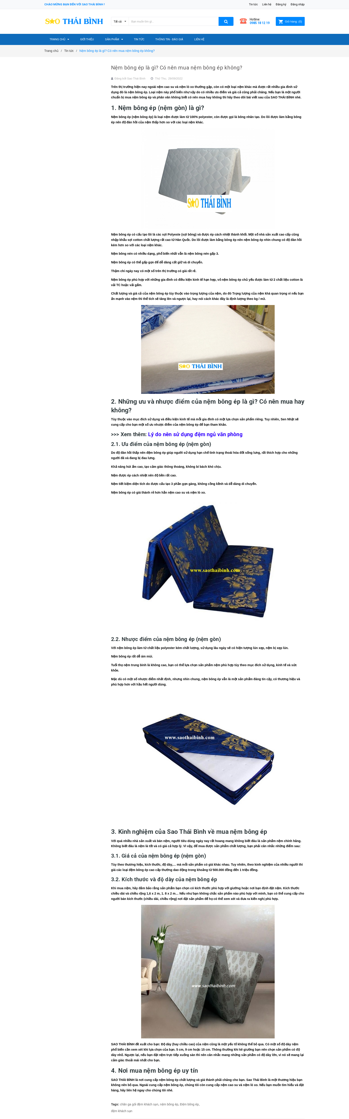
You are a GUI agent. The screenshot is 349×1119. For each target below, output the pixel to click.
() (290, 21)
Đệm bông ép (189, 1104)
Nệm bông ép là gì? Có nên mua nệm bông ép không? (176, 68)
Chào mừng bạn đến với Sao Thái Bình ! (74, 4)
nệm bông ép (169, 1104)
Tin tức (253, 4)
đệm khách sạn (121, 1111)
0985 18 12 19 (260, 23)
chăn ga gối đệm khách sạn (139, 1104)
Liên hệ (266, 4)
